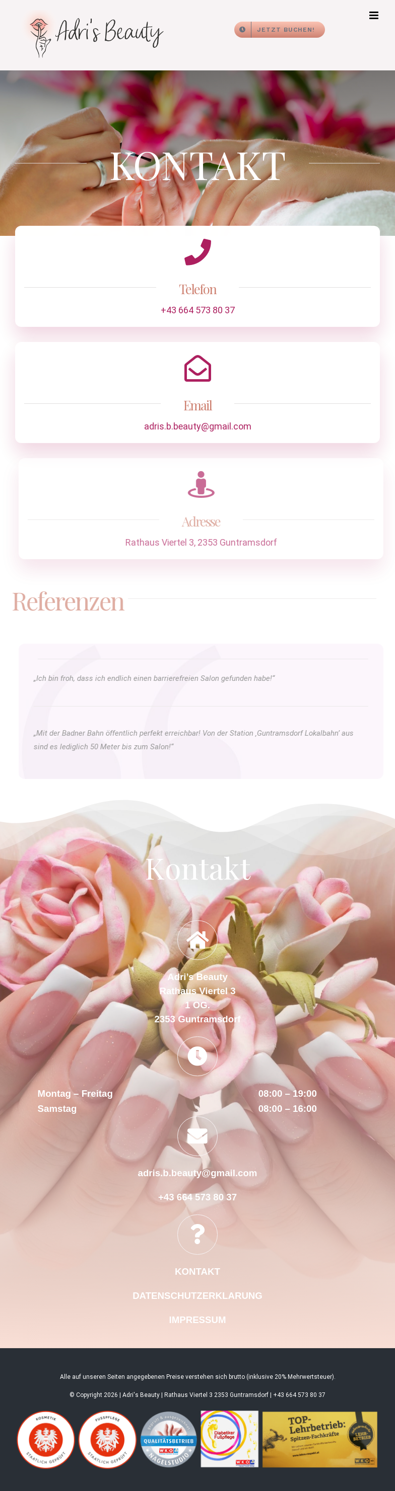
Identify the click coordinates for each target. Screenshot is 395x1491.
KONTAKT (197, 1271)
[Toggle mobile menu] (374, 15)
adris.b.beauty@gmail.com (197, 427)
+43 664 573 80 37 (196, 310)
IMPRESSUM (197, 1319)
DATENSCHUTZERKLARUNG (197, 1295)
